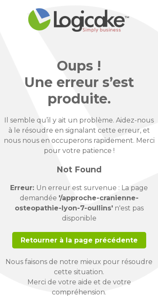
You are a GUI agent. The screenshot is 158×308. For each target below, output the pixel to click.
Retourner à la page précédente (79, 240)
